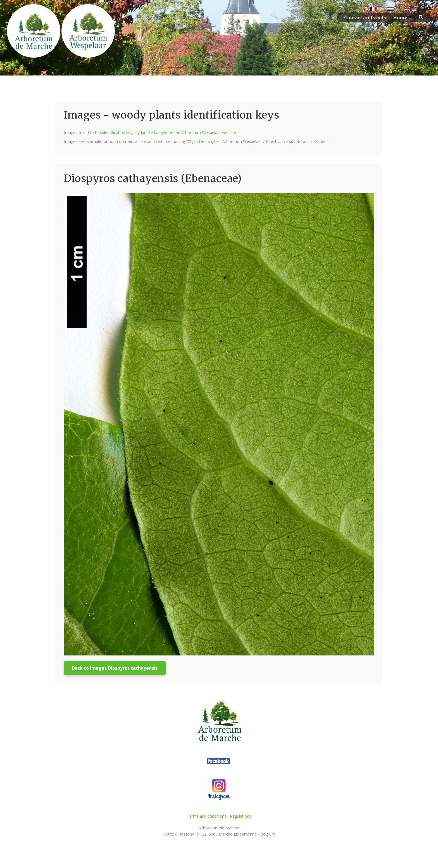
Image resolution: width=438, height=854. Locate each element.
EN (414, 9)
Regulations (240, 816)
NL (397, 9)
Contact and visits (365, 17)
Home (400, 17)
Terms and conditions (206, 816)
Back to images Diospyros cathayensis (115, 668)
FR (381, 9)
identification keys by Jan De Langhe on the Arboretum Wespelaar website (169, 132)
